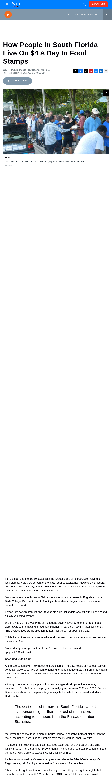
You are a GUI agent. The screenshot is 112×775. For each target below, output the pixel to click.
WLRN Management (95, 765)
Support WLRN (56, 591)
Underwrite (47, 764)
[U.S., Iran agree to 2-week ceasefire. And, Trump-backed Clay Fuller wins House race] (15, 712)
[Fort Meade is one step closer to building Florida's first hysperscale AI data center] (12, 638)
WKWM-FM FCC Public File (71, 765)
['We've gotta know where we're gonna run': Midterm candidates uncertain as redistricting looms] (12, 656)
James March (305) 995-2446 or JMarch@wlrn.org (95, 759)
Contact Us (47, 750)
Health (26, 614)
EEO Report (91, 744)
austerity (38, 542)
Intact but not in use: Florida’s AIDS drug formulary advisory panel (57, 619)
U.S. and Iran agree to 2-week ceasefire (76, 707)
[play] (8, 14)
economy (55, 542)
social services (75, 542)
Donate (45, 757)
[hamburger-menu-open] (7, 4)
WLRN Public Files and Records (72, 770)
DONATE (99, 4)
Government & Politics (34, 651)
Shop (44, 770)
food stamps (19, 542)
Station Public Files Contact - (95, 751)
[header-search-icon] (84, 4)
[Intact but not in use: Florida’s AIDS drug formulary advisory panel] (12, 619)
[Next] (106, 158)
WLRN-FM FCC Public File (71, 761)
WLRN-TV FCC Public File (71, 756)
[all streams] (107, 14)
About (44, 744)
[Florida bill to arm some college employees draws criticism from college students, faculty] (12, 675)
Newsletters (69, 744)
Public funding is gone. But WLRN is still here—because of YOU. (56, 570)
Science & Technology (34, 633)
